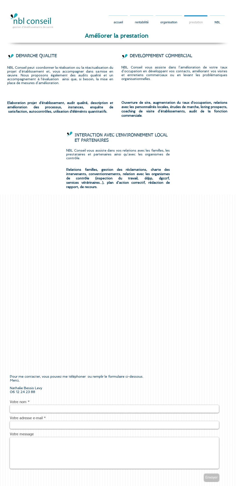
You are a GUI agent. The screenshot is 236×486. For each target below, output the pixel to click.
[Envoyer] (211, 477)
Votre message (22, 434)
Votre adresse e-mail (26, 418)
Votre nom (18, 402)
